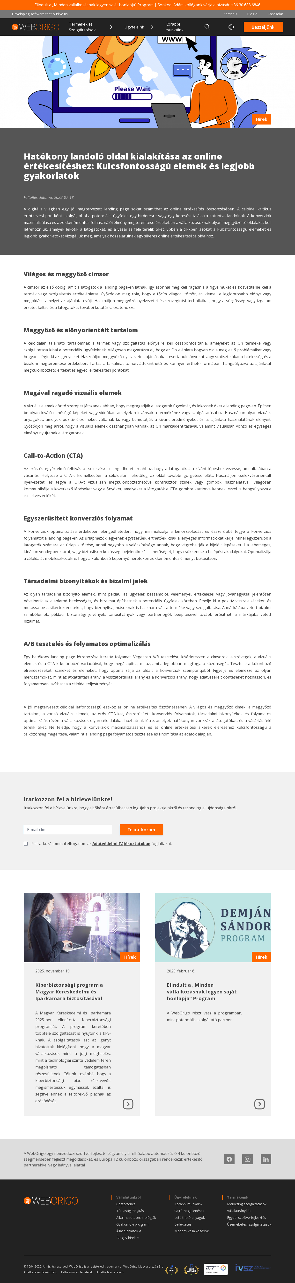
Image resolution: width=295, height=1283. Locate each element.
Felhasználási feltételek (77, 1272)
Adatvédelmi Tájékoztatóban (121, 843)
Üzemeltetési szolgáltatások (249, 1224)
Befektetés (183, 1224)
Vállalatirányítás (239, 1210)
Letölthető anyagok (189, 1217)
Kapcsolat (275, 14)
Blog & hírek (126, 1237)
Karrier (228, 14)
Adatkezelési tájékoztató (40, 1272)
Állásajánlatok (127, 1231)
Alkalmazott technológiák (136, 1217)
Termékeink (237, 1197)
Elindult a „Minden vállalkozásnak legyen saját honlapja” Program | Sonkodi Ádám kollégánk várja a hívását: (147, 4)
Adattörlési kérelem (110, 1272)
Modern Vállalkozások (191, 1231)
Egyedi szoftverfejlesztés (246, 1217)
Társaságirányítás (130, 1210)
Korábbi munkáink (174, 27)
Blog (250, 14)
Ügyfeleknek (185, 1197)
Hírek (261, 119)
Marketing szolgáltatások (246, 1204)
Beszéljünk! (263, 27)
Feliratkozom (141, 829)
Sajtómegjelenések (189, 1210)
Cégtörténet (125, 1204)
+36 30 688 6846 (245, 4)
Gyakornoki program (132, 1224)
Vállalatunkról (128, 1197)
